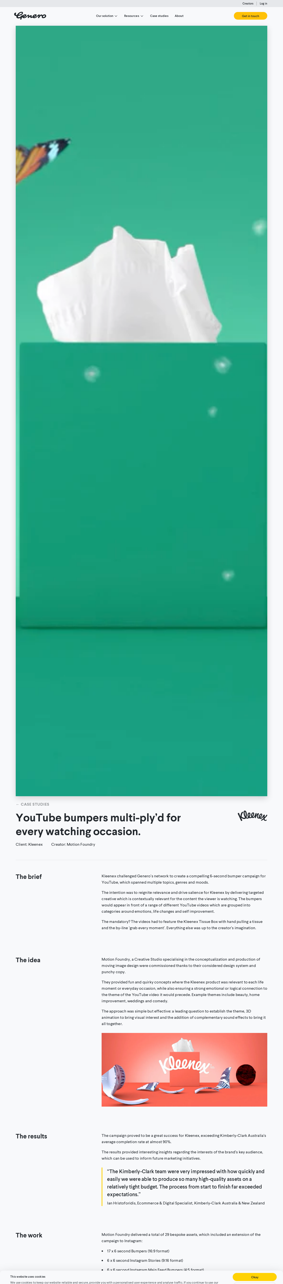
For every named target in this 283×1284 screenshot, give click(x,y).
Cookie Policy (180, 1274)
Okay (254, 1264)
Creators (248, 3)
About (179, 15)
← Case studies (32, 804)
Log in (263, 3)
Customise (254, 1274)
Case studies (159, 15)
